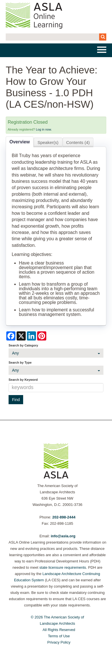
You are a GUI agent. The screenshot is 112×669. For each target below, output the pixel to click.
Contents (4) (78, 142)
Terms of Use (59, 636)
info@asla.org (63, 536)
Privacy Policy (59, 642)
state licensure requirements (62, 567)
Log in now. (44, 129)
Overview (19, 141)
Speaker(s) (47, 142)
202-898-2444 (63, 517)
